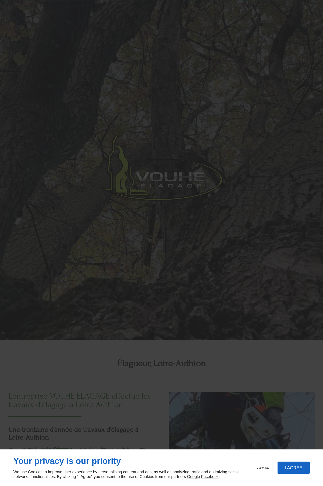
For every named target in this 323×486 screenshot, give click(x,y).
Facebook (210, 476)
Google (193, 476)
